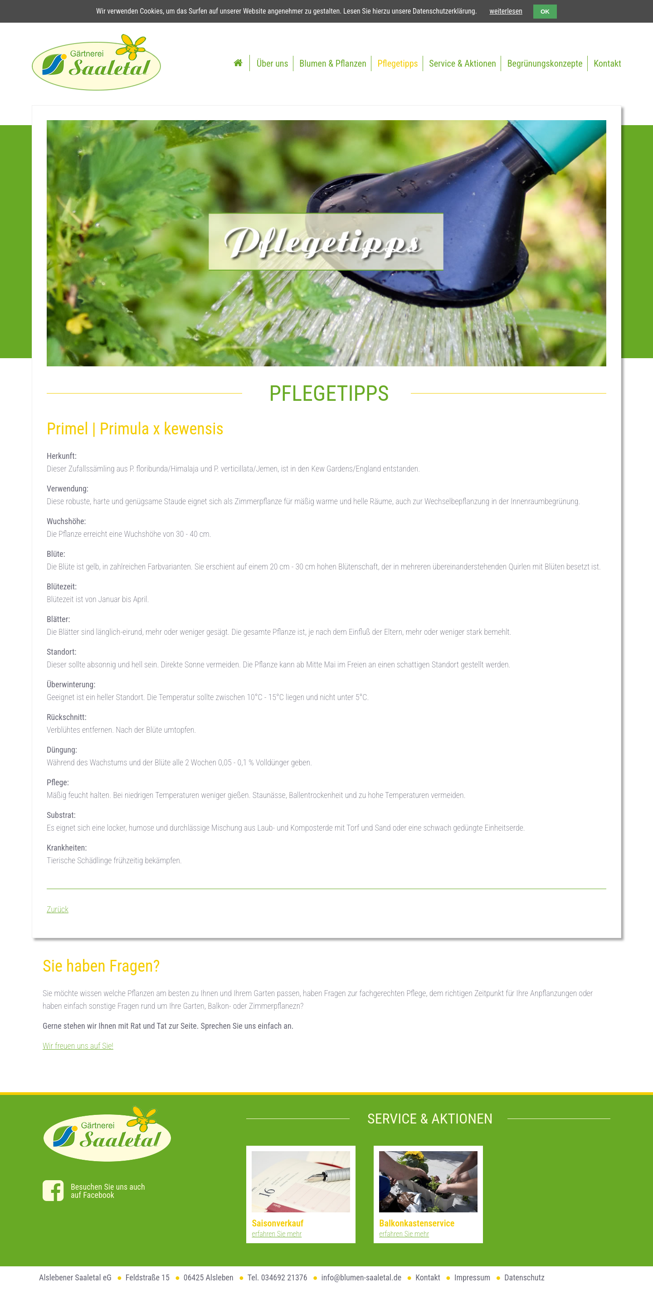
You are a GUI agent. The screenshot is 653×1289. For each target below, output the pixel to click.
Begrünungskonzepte (545, 63)
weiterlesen (506, 11)
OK (545, 11)
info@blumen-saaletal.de (362, 1277)
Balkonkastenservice (416, 1223)
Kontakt (607, 63)
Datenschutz (524, 1277)
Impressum (472, 1277)
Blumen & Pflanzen (332, 63)
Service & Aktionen (462, 63)
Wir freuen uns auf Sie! (78, 1046)
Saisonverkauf (277, 1223)
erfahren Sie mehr (277, 1234)
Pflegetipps (398, 63)
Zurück (57, 909)
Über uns (272, 63)
